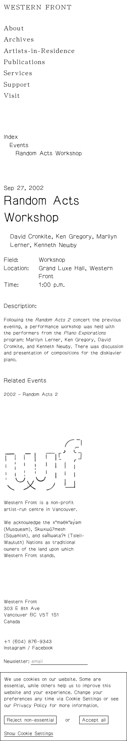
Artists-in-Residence (39, 51)
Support (17, 84)
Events (18, 145)
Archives (19, 39)
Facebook (42, 648)
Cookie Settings (35, 733)
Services (18, 73)
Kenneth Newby (55, 245)
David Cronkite (30, 237)
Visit (12, 95)
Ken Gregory (74, 237)
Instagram (14, 648)
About (14, 28)
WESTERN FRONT (38, 7)
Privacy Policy (30, 705)
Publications (24, 62)
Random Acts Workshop (49, 153)
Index (11, 137)
